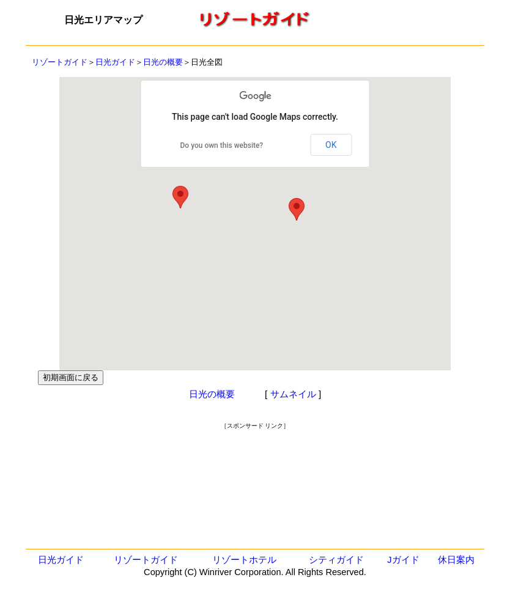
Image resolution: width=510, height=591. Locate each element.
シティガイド (336, 560)
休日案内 (456, 560)
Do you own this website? (222, 145)
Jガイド (403, 560)
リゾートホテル (244, 560)
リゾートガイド (59, 62)
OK (330, 145)
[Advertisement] (255, 457)
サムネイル (293, 394)
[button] (297, 209)
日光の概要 (163, 62)
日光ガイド (115, 62)
